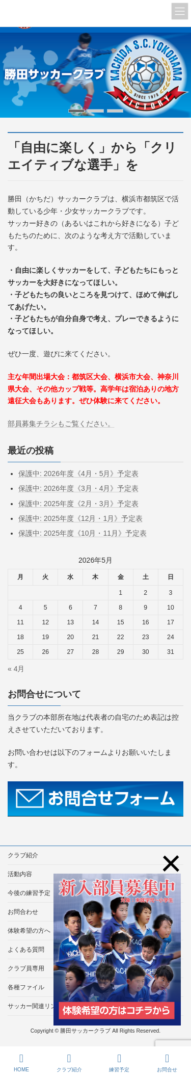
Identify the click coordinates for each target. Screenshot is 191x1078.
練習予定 (119, 1062)
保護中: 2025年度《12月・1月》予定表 (80, 518)
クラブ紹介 (23, 855)
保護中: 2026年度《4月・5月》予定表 (78, 473)
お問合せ (167, 1062)
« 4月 (16, 669)
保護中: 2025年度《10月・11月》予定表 (82, 533)
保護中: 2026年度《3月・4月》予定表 (78, 488)
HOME (21, 1062)
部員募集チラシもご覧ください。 (61, 423)
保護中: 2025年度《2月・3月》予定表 (78, 503)
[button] (76, 111)
